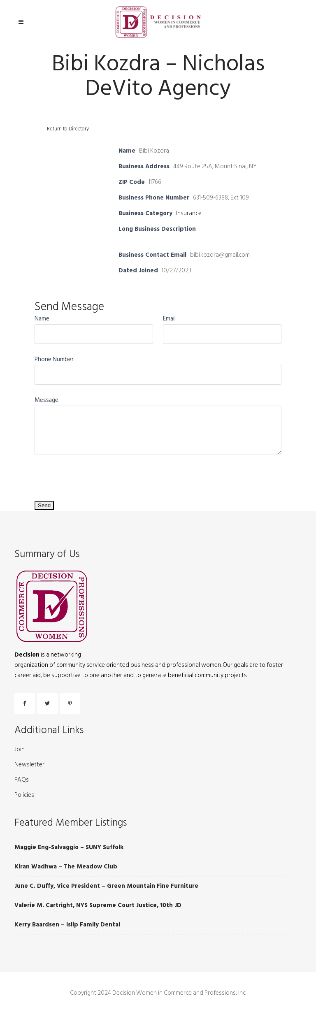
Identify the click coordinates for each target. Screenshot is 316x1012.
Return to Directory (68, 128)
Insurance (189, 213)
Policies (24, 795)
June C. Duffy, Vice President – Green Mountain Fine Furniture (106, 886)
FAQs (21, 780)
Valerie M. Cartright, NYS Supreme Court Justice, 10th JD (97, 905)
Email (169, 318)
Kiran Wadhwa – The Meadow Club (65, 866)
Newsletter (29, 765)
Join (19, 749)
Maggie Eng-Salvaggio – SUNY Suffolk (68, 847)
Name (42, 318)
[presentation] (97, 474)
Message (46, 400)
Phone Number (54, 359)
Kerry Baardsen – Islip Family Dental (67, 924)
